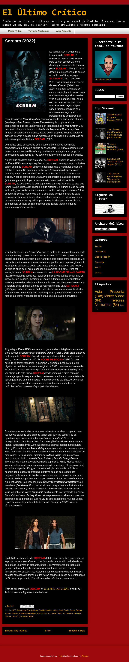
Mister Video (15, 31)
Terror (14, 616)
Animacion (100, 251)
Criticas (34, 610)
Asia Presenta (63, 31)
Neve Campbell (58, 613)
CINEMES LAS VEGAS (57, 589)
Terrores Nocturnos (38, 31)
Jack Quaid (64, 610)
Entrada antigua (77, 630)
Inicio (48, 630)
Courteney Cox (23, 610)
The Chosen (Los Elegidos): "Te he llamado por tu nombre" (114, 133)
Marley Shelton (11, 613)
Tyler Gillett (23, 616)
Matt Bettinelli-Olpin (27, 613)
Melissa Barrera (44, 613)
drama (98, 272)
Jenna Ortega (76, 610)
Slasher (8, 616)
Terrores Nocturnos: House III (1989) (115, 147)
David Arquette (45, 610)
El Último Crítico (44, 13)
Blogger (85, 656)
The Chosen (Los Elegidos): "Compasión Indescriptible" (114, 177)
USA (31, 616)
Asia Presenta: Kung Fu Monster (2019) (115, 117)
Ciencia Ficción (102, 256)
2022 (14, 610)
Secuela (77, 613)
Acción (98, 246)
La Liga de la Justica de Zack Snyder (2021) (115, 162)
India (122, 305)
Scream (69, 613)
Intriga (55, 610)
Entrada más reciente (16, 630)
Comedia (99, 262)
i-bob (60, 656)
